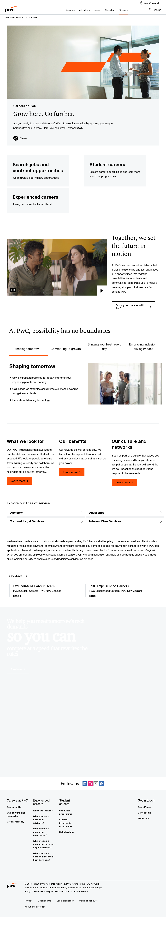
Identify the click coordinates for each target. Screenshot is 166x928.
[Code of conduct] (88, 912)
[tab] (28, 359)
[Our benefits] (17, 818)
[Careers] (112, 10)
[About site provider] (35, 918)
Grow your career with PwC (133, 318)
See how (18, 680)
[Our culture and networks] (17, 825)
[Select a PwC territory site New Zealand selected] (150, 3)
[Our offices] (148, 818)
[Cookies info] (44, 912)
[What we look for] (43, 822)
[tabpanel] (85, 395)
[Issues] (86, 10)
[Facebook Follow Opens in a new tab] (101, 795)
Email (17, 607)
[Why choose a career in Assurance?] (43, 843)
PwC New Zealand (14, 17)
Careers (33, 17)
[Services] (58, 10)
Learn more (19, 492)
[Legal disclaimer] (65, 912)
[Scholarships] (70, 843)
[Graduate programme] (70, 823)
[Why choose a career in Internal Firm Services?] (43, 868)
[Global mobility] (17, 833)
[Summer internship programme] (70, 834)
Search (157, 9)
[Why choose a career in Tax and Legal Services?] (43, 855)
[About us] (98, 10)
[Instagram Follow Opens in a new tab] (90, 795)
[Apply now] (148, 829)
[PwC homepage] (11, 8)
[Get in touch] (148, 812)
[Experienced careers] (43, 813)
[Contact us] (148, 824)
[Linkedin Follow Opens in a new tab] (85, 795)
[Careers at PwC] (17, 812)
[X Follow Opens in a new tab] (96, 795)
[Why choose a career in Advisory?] (43, 831)
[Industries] (72, 10)
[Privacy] (28, 912)
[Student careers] (70, 813)
